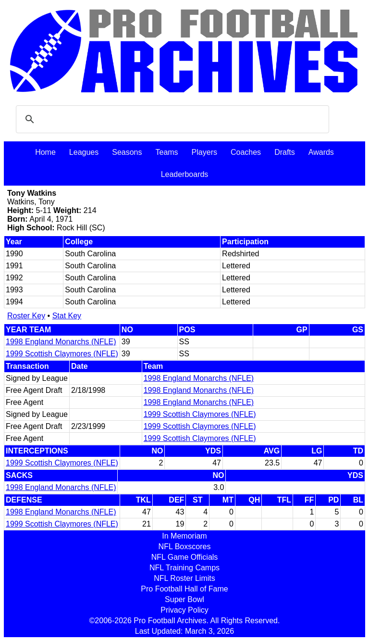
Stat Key (66, 316)
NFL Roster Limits (184, 578)
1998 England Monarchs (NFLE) (61, 342)
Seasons (127, 152)
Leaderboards (185, 174)
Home (45, 152)
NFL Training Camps (184, 568)
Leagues (83, 152)
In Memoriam (184, 536)
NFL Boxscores (185, 546)
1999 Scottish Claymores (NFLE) (62, 354)
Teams (166, 152)
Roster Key (26, 316)
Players (204, 152)
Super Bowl (184, 599)
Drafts (284, 152)
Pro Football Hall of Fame (184, 589)
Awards (321, 152)
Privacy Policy (184, 610)
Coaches (246, 152)
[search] (171, 119)
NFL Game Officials (184, 557)
